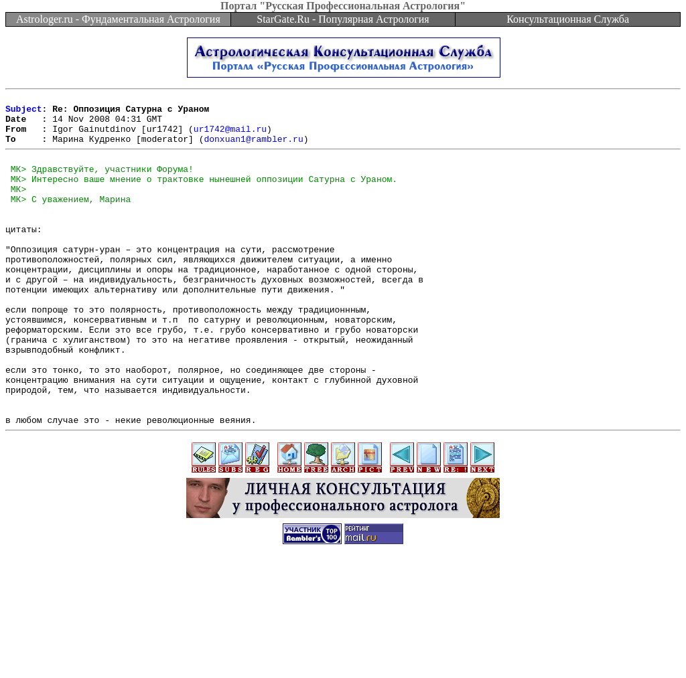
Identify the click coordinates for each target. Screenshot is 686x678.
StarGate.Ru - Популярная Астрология (343, 19)
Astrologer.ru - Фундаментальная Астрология (118, 19)
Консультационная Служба (567, 19)
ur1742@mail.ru (230, 137)
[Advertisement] (343, 648)
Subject (23, 112)
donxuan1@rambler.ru (253, 149)
